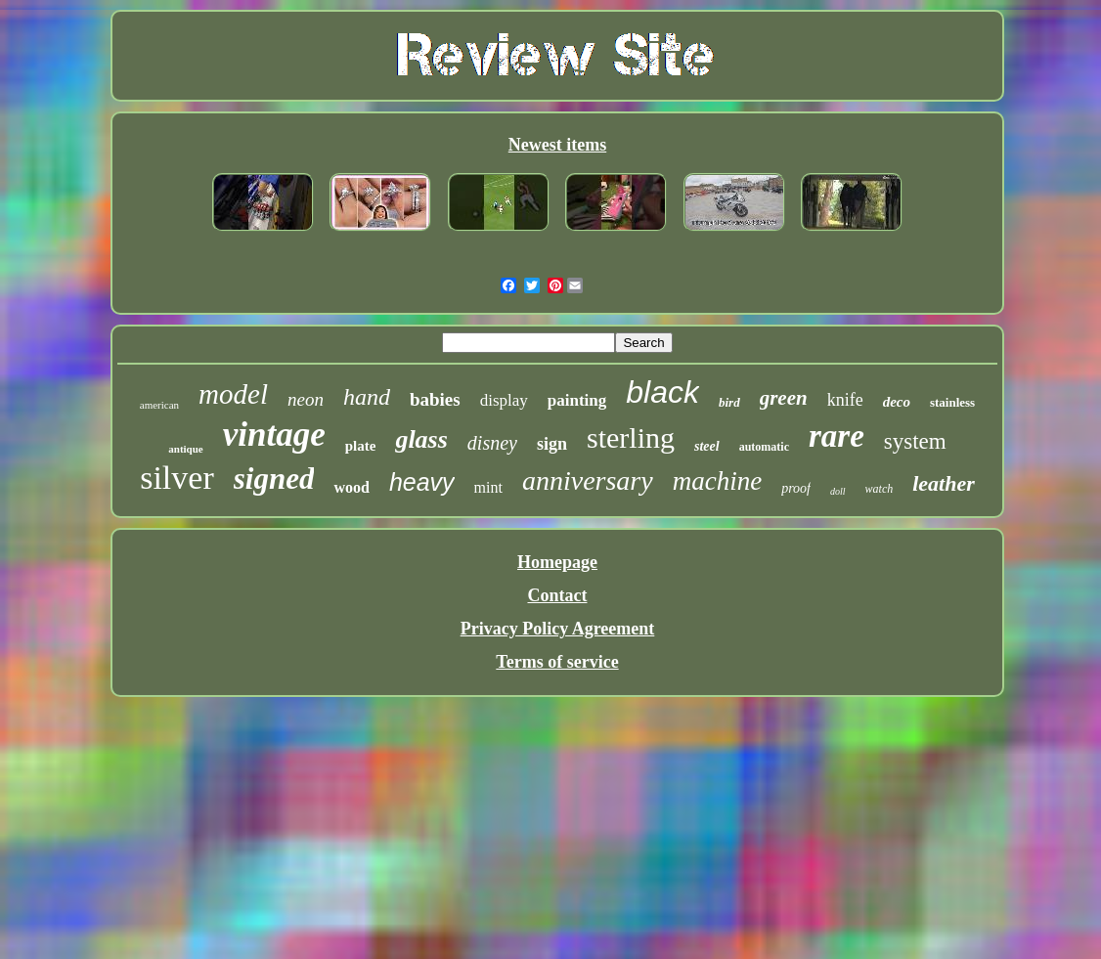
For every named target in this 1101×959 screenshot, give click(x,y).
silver (177, 477)
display (504, 400)
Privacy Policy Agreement (558, 628)
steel (707, 446)
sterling (631, 437)
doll (838, 491)
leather (943, 483)
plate (360, 446)
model (233, 394)
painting (577, 400)
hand (366, 397)
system (915, 441)
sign (552, 444)
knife (845, 400)
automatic (764, 447)
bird (729, 402)
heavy (422, 482)
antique (185, 449)
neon (305, 399)
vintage (274, 434)
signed (274, 478)
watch (879, 489)
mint (488, 487)
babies (435, 399)
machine (717, 481)
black (662, 392)
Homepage (557, 562)
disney (492, 443)
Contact (557, 595)
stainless (952, 402)
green (784, 398)
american (159, 405)
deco (896, 402)
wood (351, 487)
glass (421, 439)
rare (836, 436)
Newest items (557, 144)
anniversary (587, 480)
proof (796, 488)
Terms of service (557, 662)
